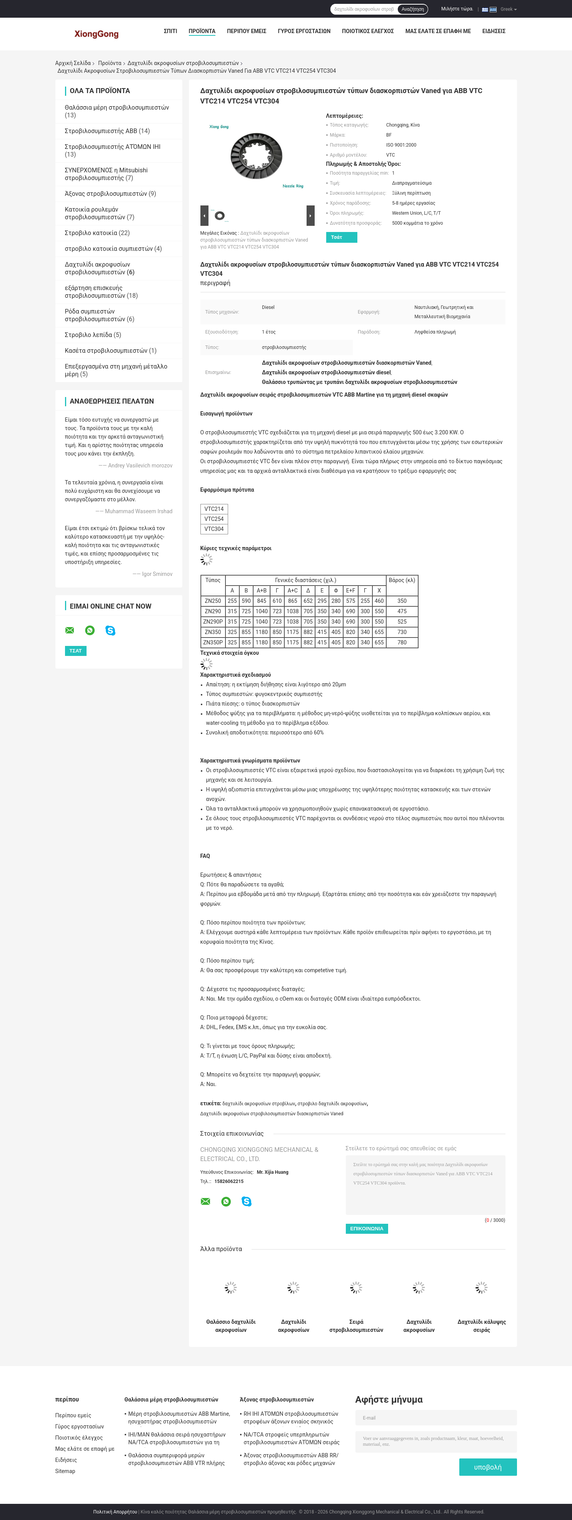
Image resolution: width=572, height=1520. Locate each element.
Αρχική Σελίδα (73, 63)
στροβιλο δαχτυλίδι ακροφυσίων (332, 1103)
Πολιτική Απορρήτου (115, 1512)
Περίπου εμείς (246, 31)
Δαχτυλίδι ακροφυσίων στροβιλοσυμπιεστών (183, 63)
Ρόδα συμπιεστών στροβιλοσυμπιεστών (95, 315)
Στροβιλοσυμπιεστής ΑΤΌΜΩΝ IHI (113, 146)
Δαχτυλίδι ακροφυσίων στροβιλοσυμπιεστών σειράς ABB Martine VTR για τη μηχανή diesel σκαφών (419, 1326)
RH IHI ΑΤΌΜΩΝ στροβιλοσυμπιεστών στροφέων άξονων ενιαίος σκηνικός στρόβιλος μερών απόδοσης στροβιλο (291, 1419)
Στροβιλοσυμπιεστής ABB (101, 131)
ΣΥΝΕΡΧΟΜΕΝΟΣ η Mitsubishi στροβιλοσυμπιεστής (106, 174)
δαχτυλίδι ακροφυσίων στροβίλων (258, 1103)
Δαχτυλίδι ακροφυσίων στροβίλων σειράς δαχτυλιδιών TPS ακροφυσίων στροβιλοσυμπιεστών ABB (294, 1326)
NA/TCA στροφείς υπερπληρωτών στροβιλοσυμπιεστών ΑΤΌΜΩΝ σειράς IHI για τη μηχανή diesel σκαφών (292, 1440)
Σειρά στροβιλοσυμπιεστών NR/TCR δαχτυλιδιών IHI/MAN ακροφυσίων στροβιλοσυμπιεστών (357, 1326)
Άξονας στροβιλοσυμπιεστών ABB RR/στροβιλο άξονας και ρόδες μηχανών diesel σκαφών (291, 1460)
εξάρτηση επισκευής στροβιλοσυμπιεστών (95, 291)
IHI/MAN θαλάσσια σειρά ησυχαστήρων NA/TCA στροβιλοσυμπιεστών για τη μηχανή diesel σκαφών (177, 1440)
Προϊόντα (202, 31)
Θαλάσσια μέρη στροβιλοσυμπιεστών (117, 107)
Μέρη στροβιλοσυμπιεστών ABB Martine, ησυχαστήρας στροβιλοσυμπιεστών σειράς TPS (179, 1419)
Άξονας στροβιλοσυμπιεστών (106, 193)
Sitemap (65, 1471)
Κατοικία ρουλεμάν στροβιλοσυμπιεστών (95, 213)
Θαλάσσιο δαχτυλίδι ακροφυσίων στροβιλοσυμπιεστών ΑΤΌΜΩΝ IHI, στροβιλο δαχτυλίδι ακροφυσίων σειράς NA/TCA (231, 1326)
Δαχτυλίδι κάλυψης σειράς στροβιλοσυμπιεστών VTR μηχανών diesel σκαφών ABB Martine (482, 1326)
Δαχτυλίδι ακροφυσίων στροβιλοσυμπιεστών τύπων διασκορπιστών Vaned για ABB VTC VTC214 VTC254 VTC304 (254, 240)
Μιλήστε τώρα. (457, 9)
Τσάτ (336, 237)
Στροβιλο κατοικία (91, 233)
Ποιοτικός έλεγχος (368, 31)
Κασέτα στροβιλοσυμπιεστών (106, 350)
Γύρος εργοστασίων (304, 31)
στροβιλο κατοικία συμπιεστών (109, 248)
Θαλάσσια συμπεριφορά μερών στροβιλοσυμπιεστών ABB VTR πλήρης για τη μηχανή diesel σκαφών (176, 1460)
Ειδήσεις (493, 31)
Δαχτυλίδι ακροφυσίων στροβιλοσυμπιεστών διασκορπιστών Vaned (272, 1113)
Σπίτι (170, 31)
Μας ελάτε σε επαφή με (438, 31)
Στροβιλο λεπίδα (88, 335)
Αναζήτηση (413, 9)
